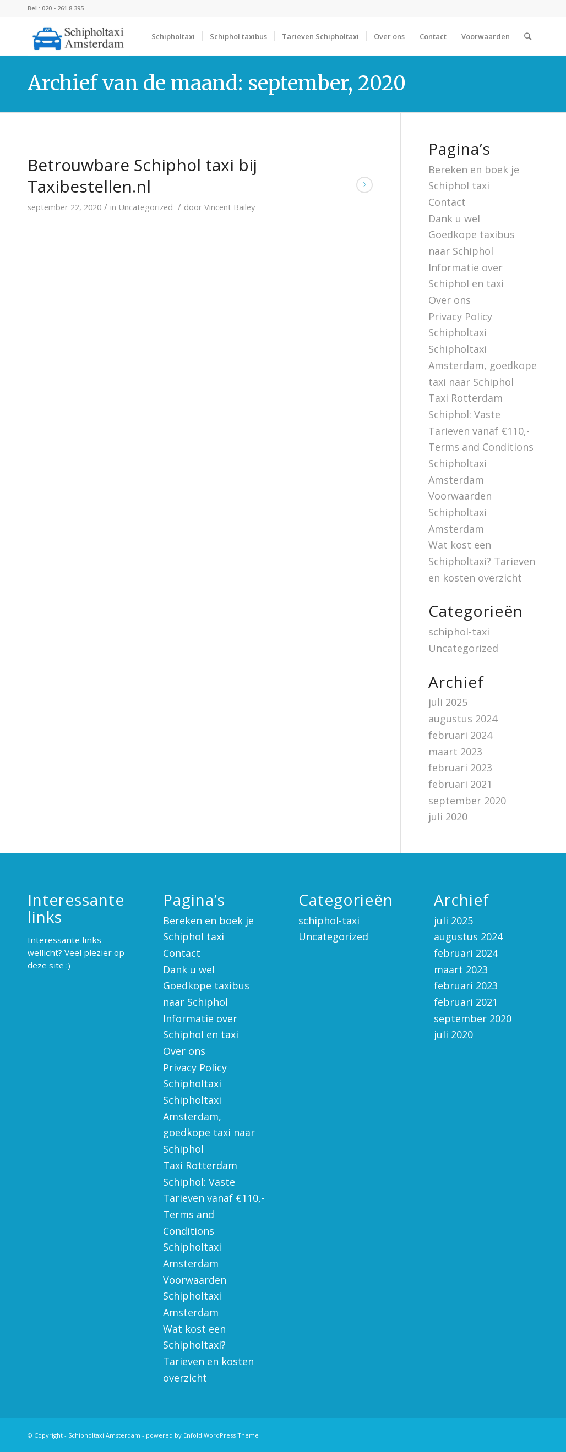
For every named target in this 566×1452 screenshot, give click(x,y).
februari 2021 (460, 784)
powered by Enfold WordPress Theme (202, 1435)
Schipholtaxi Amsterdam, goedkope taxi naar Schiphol (482, 365)
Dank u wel (454, 218)
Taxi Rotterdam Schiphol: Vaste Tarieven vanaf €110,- (479, 414)
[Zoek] (527, 36)
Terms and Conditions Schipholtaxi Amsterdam (481, 463)
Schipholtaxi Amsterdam (104, 1435)
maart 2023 (455, 751)
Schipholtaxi (457, 332)
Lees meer (364, 185)
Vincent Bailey (229, 206)
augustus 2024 (462, 718)
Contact (447, 202)
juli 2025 (447, 702)
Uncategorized (145, 206)
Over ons (449, 299)
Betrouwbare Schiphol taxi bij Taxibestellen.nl (142, 176)
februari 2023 (460, 767)
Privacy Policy (460, 316)
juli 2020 (447, 816)
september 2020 (467, 800)
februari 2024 (460, 735)
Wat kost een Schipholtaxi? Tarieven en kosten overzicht (481, 561)
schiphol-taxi (458, 631)
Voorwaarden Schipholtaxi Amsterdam (460, 512)
